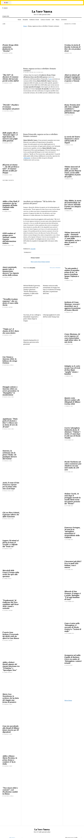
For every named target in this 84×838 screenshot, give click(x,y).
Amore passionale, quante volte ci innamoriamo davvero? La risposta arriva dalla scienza (11, 271)
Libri (52, 19)
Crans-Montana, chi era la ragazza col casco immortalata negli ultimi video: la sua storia (72, 338)
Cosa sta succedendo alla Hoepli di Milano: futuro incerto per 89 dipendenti (10, 730)
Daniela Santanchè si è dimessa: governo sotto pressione (30, 340)
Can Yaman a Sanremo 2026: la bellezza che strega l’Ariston (10, 360)
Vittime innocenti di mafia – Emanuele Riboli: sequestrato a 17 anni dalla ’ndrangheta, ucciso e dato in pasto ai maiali (72, 238)
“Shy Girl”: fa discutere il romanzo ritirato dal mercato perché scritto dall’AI (11, 78)
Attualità (24, 19)
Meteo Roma (68, 700)
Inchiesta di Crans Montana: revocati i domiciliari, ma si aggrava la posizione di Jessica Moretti (72, 306)
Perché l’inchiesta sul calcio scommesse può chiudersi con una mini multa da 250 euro (72, 466)
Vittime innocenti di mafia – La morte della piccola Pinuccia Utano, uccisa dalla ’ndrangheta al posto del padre (72, 172)
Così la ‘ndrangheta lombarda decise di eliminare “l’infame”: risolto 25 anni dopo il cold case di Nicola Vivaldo (72, 433)
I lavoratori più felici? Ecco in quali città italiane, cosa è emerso (72, 564)
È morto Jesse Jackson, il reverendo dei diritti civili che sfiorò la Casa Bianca (11, 635)
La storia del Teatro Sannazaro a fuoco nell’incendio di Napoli (72, 140)
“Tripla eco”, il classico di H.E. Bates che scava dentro (11, 331)
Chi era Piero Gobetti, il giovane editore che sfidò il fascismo (11, 514)
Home (19, 19)
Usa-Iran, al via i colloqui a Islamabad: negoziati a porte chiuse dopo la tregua (32, 316)
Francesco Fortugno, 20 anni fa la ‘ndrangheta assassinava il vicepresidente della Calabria (72, 532)
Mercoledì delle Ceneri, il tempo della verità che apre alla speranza (11, 573)
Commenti (64, 19)
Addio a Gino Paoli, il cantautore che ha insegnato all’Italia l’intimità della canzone (11, 205)
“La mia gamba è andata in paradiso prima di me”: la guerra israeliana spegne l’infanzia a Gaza (71, 273)
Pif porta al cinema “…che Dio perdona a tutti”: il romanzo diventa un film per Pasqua (11, 169)
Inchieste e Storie (34, 19)
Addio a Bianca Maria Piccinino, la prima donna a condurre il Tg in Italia (10, 762)
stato (43, 79)
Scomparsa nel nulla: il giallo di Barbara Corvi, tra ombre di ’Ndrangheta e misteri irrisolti (72, 659)
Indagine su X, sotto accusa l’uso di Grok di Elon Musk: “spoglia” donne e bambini (72, 370)
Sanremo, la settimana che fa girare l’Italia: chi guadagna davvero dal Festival (10, 455)
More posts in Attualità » (55, 267)
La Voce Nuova (42, 11)
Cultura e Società (45, 19)
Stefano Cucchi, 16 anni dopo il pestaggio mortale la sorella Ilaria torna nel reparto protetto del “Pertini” (72, 498)
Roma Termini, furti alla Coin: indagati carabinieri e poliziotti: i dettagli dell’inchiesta (72, 109)
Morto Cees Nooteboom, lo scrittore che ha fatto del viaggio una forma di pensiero (11, 698)
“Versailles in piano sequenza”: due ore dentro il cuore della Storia (10, 302)
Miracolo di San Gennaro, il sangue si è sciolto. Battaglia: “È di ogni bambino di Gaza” (72, 595)
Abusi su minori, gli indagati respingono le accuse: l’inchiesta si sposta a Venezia (72, 78)
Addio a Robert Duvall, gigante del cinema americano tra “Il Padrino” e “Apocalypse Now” (11, 666)
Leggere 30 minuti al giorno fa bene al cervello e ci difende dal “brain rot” (10, 543)
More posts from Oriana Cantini (40, 262)
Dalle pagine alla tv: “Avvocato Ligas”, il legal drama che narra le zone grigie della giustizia (10, 137)
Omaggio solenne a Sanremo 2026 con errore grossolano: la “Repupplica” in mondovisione (11, 391)
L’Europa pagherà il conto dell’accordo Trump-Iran (51, 314)
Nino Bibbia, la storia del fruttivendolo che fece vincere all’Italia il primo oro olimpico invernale (72, 204)
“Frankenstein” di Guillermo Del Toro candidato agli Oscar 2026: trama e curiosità (11, 604)
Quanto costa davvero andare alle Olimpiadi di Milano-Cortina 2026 (72, 401)
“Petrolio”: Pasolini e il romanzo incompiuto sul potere (11, 107)
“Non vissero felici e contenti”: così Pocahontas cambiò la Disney (10, 793)
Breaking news (27, 252)
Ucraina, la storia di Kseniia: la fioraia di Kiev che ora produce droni (72, 48)
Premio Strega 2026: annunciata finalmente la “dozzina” (10, 48)
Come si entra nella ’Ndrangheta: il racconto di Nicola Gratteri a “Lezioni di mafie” (72, 627)
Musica (57, 19)
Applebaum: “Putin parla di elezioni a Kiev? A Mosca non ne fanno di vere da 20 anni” (10, 423)
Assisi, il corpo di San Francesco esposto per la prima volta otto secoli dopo (11, 486)
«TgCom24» (26, 158)
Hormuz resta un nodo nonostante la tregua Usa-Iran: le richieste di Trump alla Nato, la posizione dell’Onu (51, 289)
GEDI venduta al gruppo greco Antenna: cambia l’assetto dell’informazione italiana (9, 238)
